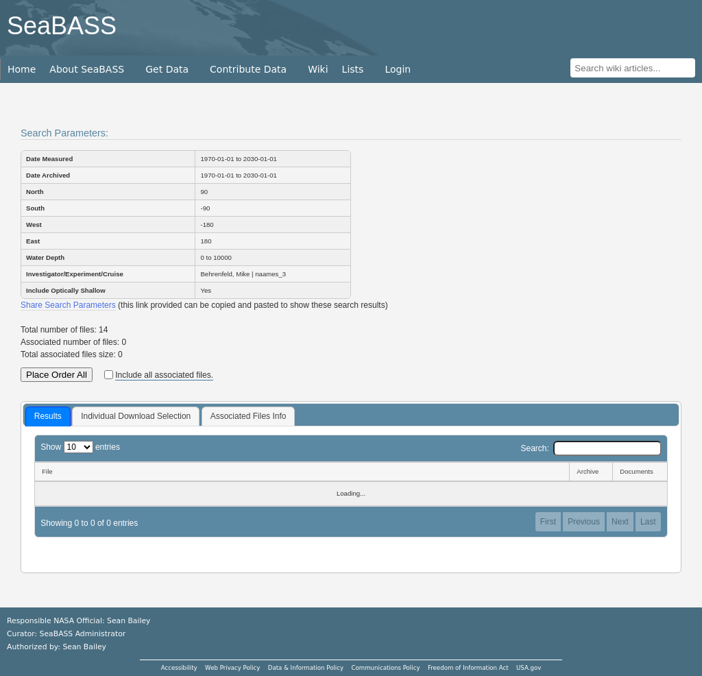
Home (22, 69)
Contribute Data (248, 69)
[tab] (48, 417)
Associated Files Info (248, 416)
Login (398, 69)
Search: (590, 448)
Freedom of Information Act (468, 667)
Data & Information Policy (305, 667)
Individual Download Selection (136, 416)
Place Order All (56, 375)
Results (48, 416)
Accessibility (179, 667)
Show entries (80, 447)
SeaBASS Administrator (83, 633)
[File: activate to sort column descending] (301, 471)
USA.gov (528, 667)
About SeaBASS (86, 69)
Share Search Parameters (68, 305)
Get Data (167, 69)
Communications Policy (385, 667)
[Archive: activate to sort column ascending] (590, 471)
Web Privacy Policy (232, 667)
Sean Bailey (84, 646)
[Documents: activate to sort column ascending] (640, 471)
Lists (353, 69)
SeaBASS (62, 26)
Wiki (318, 69)
